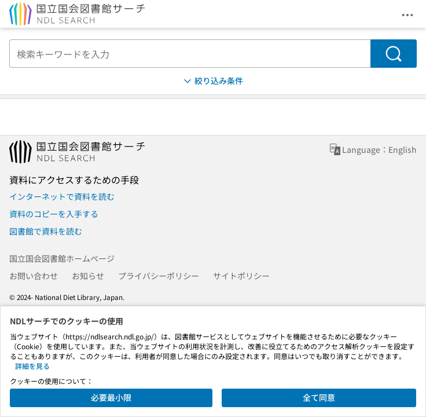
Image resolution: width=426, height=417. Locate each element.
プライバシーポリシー (158, 275)
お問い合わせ (33, 275)
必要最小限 (111, 397)
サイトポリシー (241, 275)
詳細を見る (32, 366)
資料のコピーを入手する (53, 214)
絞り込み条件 (212, 81)
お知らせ (88, 275)
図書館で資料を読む (45, 231)
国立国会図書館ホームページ (62, 258)
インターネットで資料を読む (62, 196)
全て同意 (319, 397)
